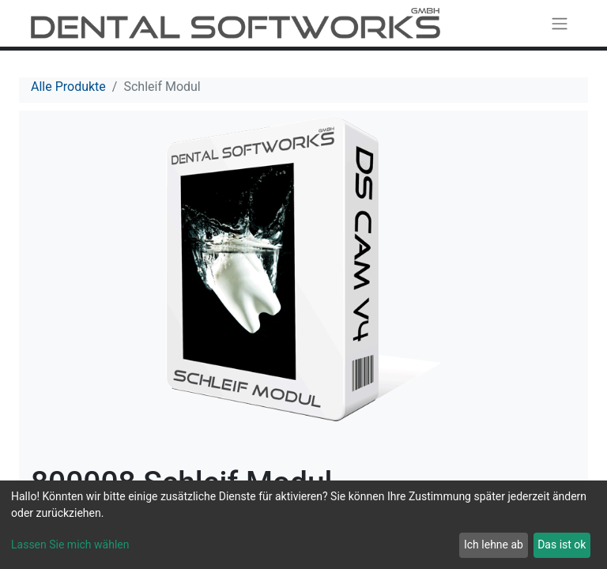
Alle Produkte (68, 86)
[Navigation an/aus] (559, 23)
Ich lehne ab (493, 544)
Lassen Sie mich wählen (70, 544)
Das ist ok (561, 544)
